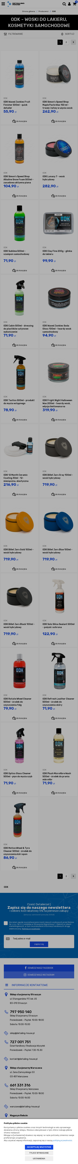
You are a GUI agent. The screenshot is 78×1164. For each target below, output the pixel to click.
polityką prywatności (62, 1140)
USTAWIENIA (39, 1158)
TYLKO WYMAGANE (39, 1153)
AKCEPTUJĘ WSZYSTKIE (39, 1147)
